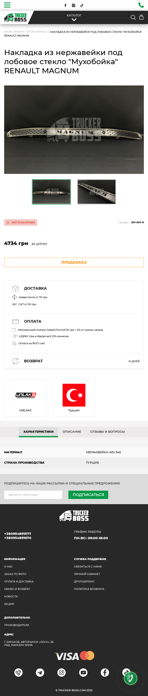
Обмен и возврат (17, 589)
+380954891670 (17, 537)
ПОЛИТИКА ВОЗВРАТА (89, 589)
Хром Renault (37, 31)
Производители (16, 625)
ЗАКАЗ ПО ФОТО (15, 574)
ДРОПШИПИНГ (84, 581)
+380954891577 (17, 533)
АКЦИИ (9, 603)
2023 (89, 690)
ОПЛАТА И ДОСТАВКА (19, 581)
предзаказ (74, 262)
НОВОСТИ (11, 596)
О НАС (8, 566)
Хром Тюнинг (14, 31)
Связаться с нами (88, 566)
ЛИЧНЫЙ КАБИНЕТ (87, 574)
